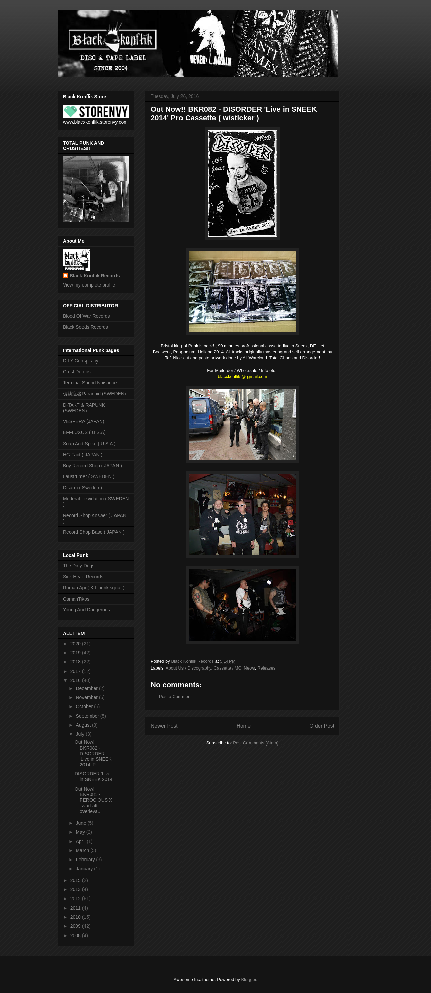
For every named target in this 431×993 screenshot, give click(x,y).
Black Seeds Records (85, 327)
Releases (266, 668)
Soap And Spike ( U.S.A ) (89, 443)
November (87, 697)
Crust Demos (77, 371)
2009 (76, 926)
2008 (76, 935)
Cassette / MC (227, 668)
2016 (76, 680)
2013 (76, 889)
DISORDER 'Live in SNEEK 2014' (94, 776)
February (86, 859)
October (85, 706)
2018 (76, 661)
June (81, 823)
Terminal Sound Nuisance (90, 382)
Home (244, 726)
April (81, 841)
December (87, 688)
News (249, 668)
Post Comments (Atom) (255, 743)
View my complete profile (89, 285)
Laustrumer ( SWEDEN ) (88, 476)
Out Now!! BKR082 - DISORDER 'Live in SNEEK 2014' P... (93, 753)
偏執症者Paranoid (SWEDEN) (94, 393)
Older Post (321, 726)
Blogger (248, 979)
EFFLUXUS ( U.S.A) (84, 432)
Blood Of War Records (86, 316)
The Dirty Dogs (78, 565)
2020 (76, 643)
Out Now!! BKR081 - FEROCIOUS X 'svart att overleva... (93, 800)
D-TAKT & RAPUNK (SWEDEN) (84, 407)
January (85, 868)
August (84, 725)
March (83, 850)
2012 (76, 898)
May (81, 832)
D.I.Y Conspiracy (80, 361)
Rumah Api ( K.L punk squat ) (93, 587)
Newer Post (164, 726)
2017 (76, 671)
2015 (76, 880)
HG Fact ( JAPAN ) (82, 454)
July (81, 734)
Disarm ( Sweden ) (82, 487)
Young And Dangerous (86, 609)
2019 (76, 652)
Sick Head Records (83, 576)
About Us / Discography (188, 668)
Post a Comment (175, 696)
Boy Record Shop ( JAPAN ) (92, 465)
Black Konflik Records (95, 275)
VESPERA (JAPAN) (83, 421)
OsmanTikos (76, 599)
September (88, 716)
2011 (76, 908)
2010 (76, 917)
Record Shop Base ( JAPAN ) (94, 532)
